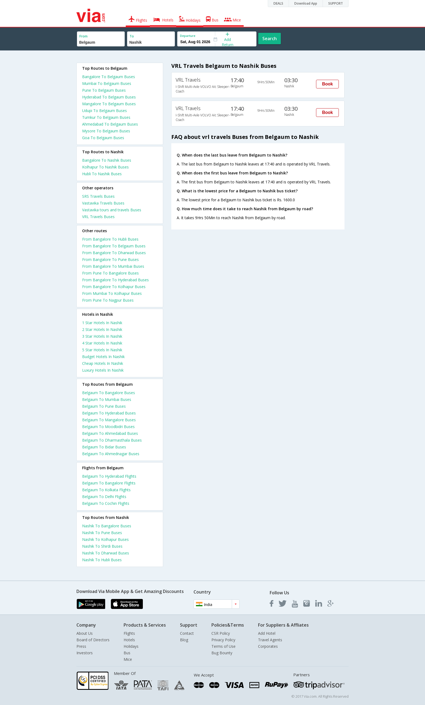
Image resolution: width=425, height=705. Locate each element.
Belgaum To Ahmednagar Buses (110, 453)
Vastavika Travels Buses (103, 203)
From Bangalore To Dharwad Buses (114, 252)
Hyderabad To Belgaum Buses (109, 97)
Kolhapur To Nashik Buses (105, 167)
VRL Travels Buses (98, 216)
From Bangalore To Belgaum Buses (114, 245)
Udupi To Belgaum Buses (104, 110)
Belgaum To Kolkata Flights (106, 489)
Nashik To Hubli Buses (102, 559)
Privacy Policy (223, 639)
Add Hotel (266, 633)
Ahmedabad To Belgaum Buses (110, 124)
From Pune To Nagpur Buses (108, 300)
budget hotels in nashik (103, 356)
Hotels (129, 639)
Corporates (268, 646)
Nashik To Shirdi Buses (102, 546)
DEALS (278, 3)
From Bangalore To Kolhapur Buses (114, 286)
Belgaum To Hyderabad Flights (109, 476)
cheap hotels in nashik (102, 363)
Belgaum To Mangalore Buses (109, 419)
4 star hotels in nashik (102, 343)
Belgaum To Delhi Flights (104, 496)
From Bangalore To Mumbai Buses (113, 266)
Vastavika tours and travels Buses (111, 209)
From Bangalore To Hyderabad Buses (115, 279)
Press (81, 646)
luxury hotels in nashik (103, 370)
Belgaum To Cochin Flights (105, 503)
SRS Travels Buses (98, 196)
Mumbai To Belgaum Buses (106, 83)
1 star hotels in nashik (102, 322)
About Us (84, 633)
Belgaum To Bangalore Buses (108, 392)
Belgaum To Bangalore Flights (109, 483)
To (132, 36)
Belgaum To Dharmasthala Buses (112, 440)
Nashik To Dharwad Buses (105, 553)
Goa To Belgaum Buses (103, 137)
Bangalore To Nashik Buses (106, 160)
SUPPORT (335, 3)
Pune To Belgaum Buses (104, 90)
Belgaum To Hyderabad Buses (109, 413)
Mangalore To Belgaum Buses (109, 103)
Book (327, 84)
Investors (84, 652)
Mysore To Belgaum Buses (106, 130)
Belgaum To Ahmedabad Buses (110, 433)
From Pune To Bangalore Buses (110, 273)
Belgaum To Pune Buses (104, 406)
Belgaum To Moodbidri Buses (108, 426)
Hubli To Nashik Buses (102, 173)
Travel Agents (270, 639)
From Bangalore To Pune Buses (110, 259)
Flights (129, 633)
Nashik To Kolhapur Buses (105, 539)
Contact (187, 633)
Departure (187, 36)
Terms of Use (223, 646)
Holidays (131, 646)
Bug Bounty (221, 652)
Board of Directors (93, 639)
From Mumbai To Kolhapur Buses (112, 293)
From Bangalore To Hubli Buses (110, 239)
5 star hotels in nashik (102, 349)
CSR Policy (220, 633)
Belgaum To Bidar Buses (104, 446)
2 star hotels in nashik (102, 329)
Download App (305, 3)
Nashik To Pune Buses (102, 532)
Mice (128, 659)
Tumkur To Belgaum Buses (106, 117)
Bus (127, 652)
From (83, 36)
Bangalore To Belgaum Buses (108, 76)
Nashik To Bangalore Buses (106, 525)
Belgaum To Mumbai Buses (106, 399)
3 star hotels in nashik (102, 336)
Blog (184, 639)
